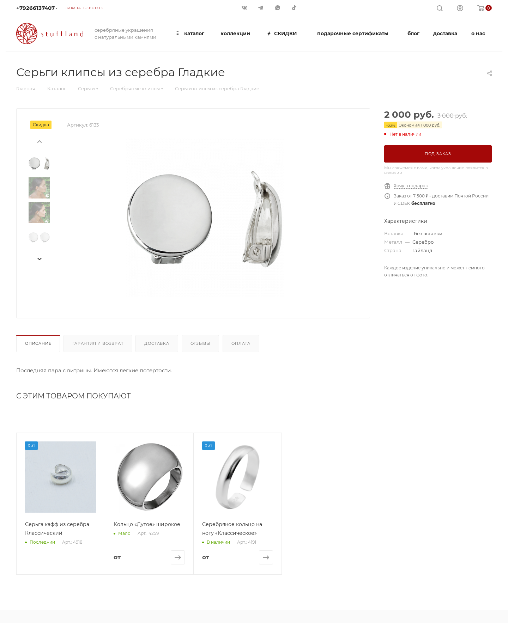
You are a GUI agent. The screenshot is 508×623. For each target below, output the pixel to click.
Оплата (240, 343)
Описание (38, 343)
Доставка (156, 343)
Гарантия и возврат (97, 343)
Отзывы (200, 343)
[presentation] (39, 141)
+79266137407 (35, 8)
